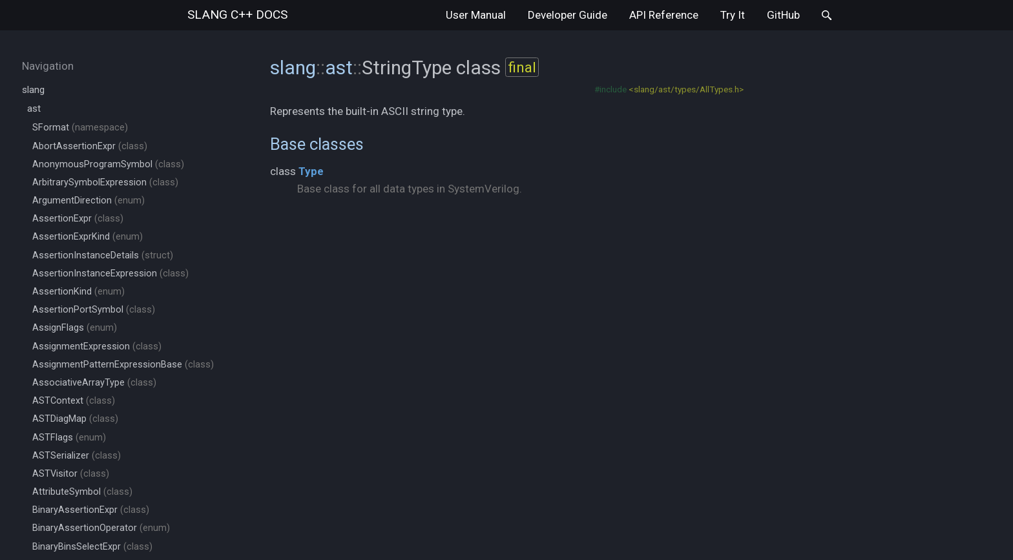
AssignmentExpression (97, 346)
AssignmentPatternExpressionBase (123, 364)
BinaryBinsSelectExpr (92, 546)
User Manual (476, 14)
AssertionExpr (77, 218)
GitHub (783, 14)
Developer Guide (567, 14)
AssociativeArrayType (94, 382)
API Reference (663, 14)
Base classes (317, 144)
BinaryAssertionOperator (101, 528)
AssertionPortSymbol (93, 309)
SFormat (80, 127)
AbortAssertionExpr (89, 146)
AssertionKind (78, 291)
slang (237, 14)
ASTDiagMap (75, 418)
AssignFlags (74, 327)
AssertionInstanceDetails (102, 255)
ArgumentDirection (88, 200)
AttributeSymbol (82, 491)
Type (311, 171)
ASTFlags (69, 437)
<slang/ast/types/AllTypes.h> (686, 89)
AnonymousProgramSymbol (108, 164)
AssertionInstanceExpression (110, 273)
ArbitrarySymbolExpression (105, 182)
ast (34, 108)
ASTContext (73, 400)
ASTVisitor (70, 473)
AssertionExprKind (87, 236)
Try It (732, 14)
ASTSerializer (76, 455)
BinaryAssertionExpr (90, 509)
